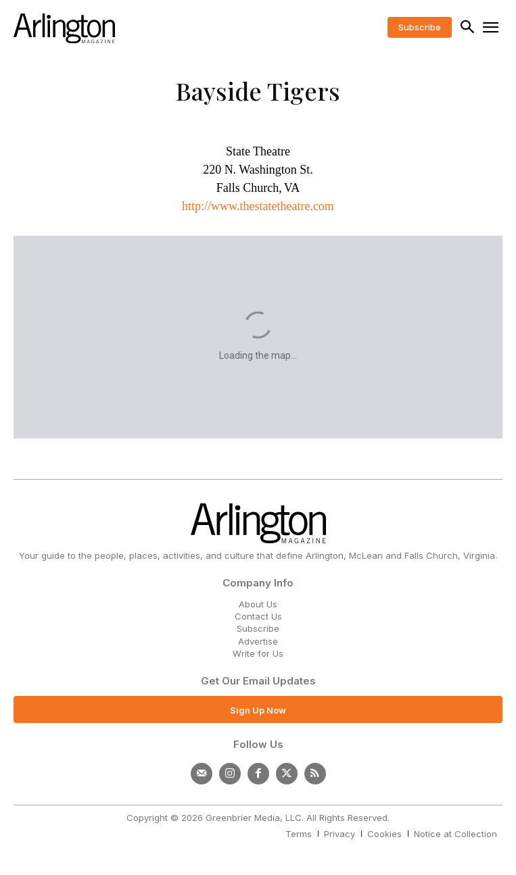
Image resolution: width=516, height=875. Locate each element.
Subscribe (258, 628)
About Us (258, 604)
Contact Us (258, 616)
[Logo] (64, 28)
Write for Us (258, 653)
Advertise (258, 641)
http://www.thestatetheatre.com (258, 206)
